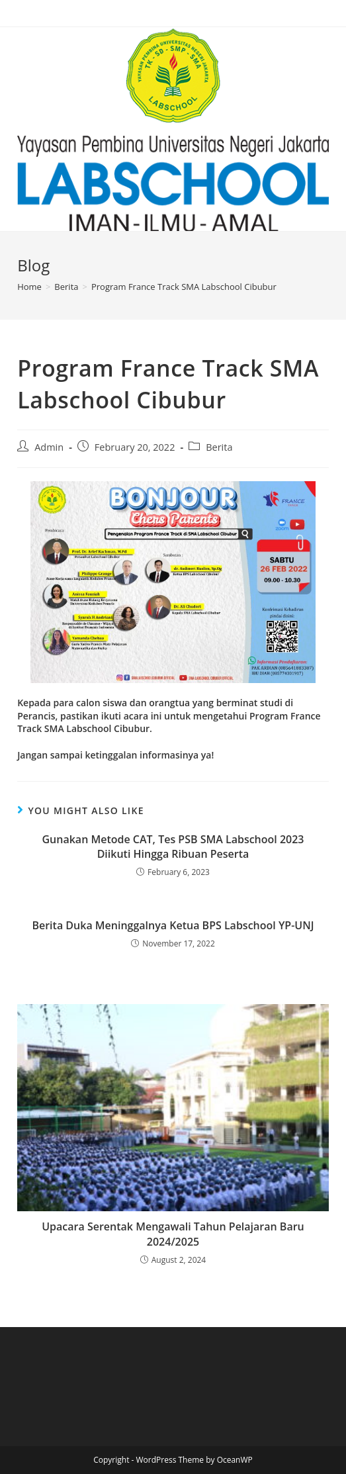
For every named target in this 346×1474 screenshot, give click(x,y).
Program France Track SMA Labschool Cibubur (184, 287)
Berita (219, 447)
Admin (49, 447)
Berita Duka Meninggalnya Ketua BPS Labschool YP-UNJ (173, 925)
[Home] (29, 287)
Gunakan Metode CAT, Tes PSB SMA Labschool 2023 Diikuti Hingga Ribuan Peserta (173, 846)
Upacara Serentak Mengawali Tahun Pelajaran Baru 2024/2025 (173, 1233)
